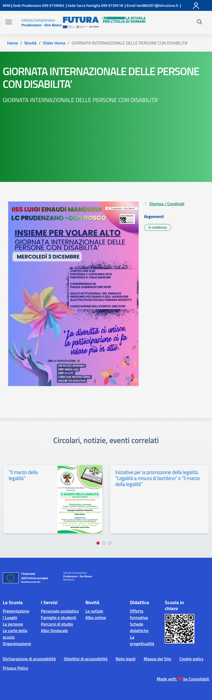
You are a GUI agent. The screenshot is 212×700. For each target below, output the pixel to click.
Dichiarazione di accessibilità (29, 658)
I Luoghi (10, 617)
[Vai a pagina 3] (110, 543)
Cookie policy (191, 658)
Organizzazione (17, 643)
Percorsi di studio (57, 624)
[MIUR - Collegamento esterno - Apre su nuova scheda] (6, 5)
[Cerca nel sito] (199, 22)
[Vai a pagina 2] (104, 543)
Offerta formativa (139, 614)
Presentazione (16, 611)
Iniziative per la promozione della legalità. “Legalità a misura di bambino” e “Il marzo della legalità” (157, 478)
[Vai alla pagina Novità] (30, 43)
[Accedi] (196, 4)
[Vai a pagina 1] (98, 543)
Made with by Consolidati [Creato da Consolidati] (183, 679)
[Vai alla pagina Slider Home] (54, 43)
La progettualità (142, 640)
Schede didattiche (139, 627)
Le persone (13, 624)
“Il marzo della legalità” (23, 475)
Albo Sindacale (54, 630)
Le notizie (94, 611)
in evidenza (157, 227)
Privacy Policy (15, 668)
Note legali (125, 658)
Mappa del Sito (157, 658)
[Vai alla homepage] (41, 22)
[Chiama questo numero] (52, 5)
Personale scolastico (60, 611)
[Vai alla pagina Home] (12, 43)
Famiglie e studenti (58, 617)
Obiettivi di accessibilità (85, 658)
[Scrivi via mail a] (157, 5)
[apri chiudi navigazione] (8, 22)
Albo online (96, 617)
